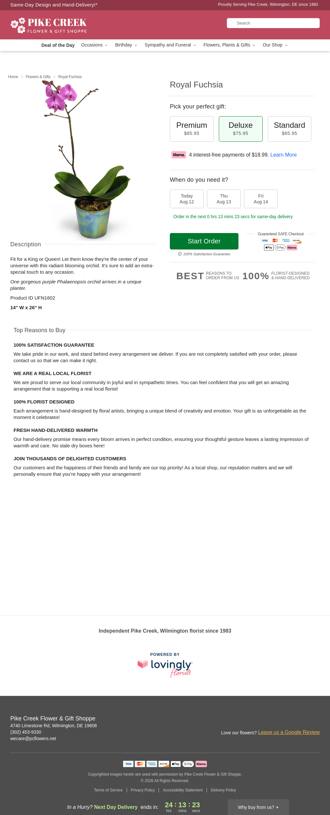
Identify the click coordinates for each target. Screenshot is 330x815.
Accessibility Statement (182, 790)
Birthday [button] (126, 45)
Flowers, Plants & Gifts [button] (230, 45)
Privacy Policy (143, 790)
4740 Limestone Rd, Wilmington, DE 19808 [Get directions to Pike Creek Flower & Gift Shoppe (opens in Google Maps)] (53, 725)
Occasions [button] (95, 45)
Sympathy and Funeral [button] (171, 45)
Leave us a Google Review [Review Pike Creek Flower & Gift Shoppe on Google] (289, 732)
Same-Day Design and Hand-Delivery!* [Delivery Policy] (54, 4)
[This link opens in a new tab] (165, 665)
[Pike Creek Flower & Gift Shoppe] (56, 24)
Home (13, 77)
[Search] (273, 23)
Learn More (283, 155)
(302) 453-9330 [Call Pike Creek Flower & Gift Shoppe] (25, 732)
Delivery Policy (223, 790)
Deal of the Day (57, 45)
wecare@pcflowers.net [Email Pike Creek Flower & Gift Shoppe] (33, 738)
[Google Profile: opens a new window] (301, 719)
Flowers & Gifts (38, 77)
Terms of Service (108, 790)
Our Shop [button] (275, 45)
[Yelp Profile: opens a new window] (315, 719)
